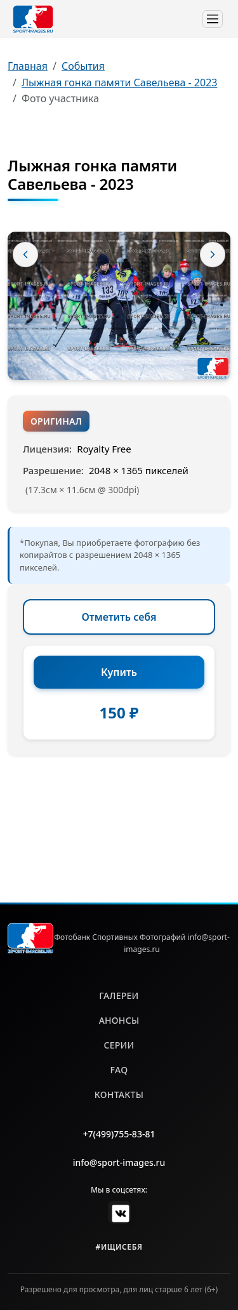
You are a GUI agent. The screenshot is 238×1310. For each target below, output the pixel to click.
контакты (119, 1094)
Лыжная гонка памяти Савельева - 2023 (120, 82)
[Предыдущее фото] (25, 254)
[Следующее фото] (212, 254)
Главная (28, 66)
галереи (118, 995)
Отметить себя (119, 617)
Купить (119, 672)
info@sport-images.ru (119, 1162)
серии (118, 1045)
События (83, 66)
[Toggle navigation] (212, 19)
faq (119, 1070)
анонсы (119, 1020)
